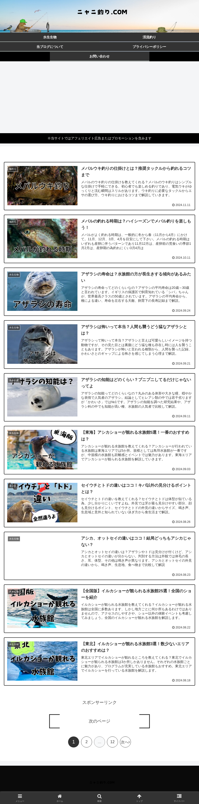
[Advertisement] (99, 97)
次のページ (99, 721)
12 (112, 742)
